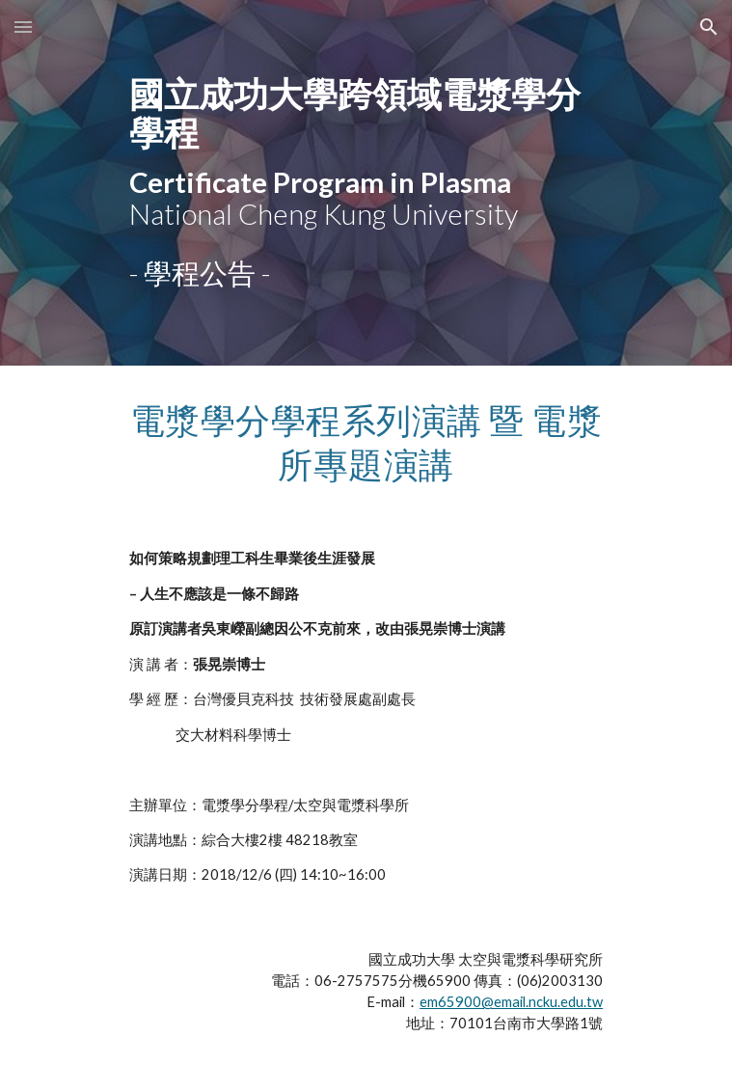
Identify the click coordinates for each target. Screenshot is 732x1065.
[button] (23, 26)
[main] (366, 152)
